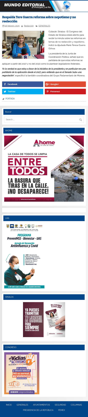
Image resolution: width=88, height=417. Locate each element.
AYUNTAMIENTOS (41, 405)
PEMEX (61, 410)
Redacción (29, 26)
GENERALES (44, 26)
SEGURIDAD (60, 405)
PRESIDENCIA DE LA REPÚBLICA (38, 410)
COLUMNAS (76, 405)
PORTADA (10, 99)
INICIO (9, 405)
